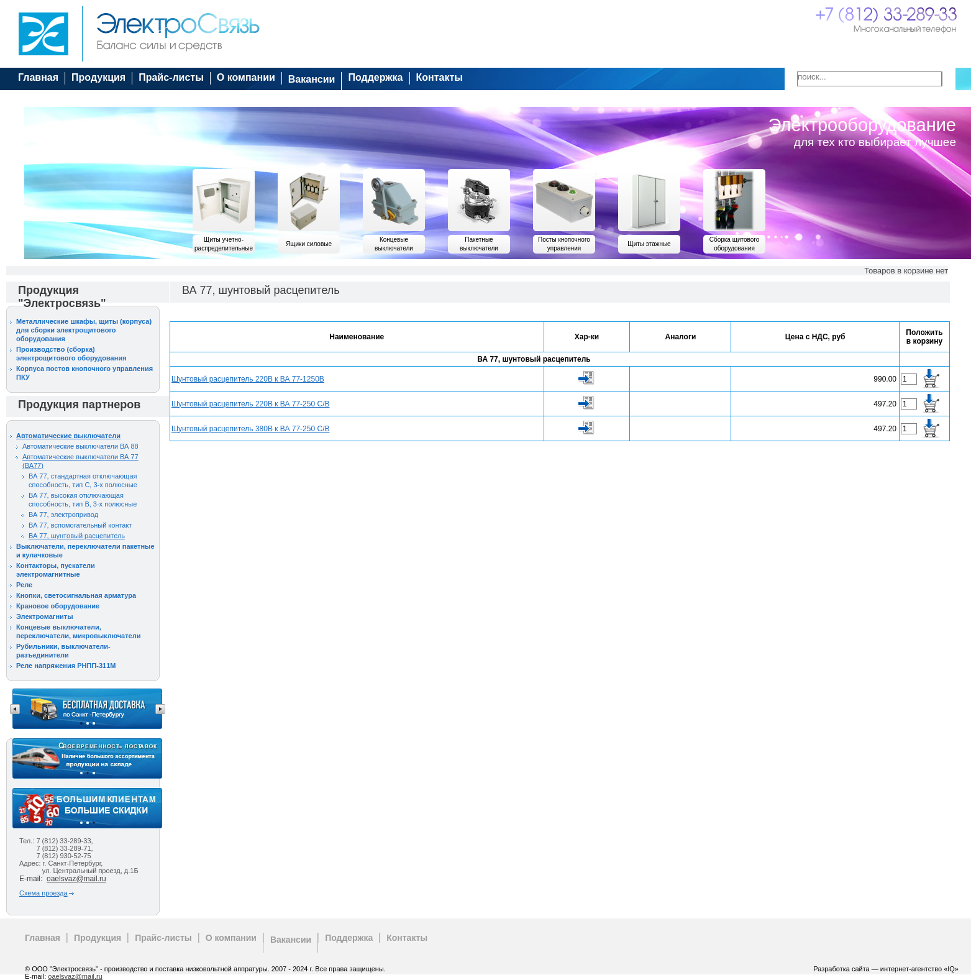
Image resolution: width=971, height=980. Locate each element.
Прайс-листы (171, 77)
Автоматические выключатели (68, 435)
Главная (38, 77)
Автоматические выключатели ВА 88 (80, 446)
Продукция (98, 77)
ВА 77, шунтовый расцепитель (77, 535)
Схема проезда (43, 893)
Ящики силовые (309, 243)
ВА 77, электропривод (63, 514)
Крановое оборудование (57, 606)
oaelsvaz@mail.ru (76, 878)
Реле (24, 584)
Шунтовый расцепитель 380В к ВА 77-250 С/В (250, 428)
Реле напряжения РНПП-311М (66, 665)
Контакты (439, 77)
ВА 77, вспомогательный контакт (80, 525)
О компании (246, 77)
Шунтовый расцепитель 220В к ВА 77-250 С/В (250, 404)
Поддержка (375, 77)
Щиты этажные (648, 243)
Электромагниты (44, 616)
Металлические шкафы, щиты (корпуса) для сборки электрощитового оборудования (84, 330)
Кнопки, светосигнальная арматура (76, 595)
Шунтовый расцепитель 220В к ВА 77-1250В (247, 379)
